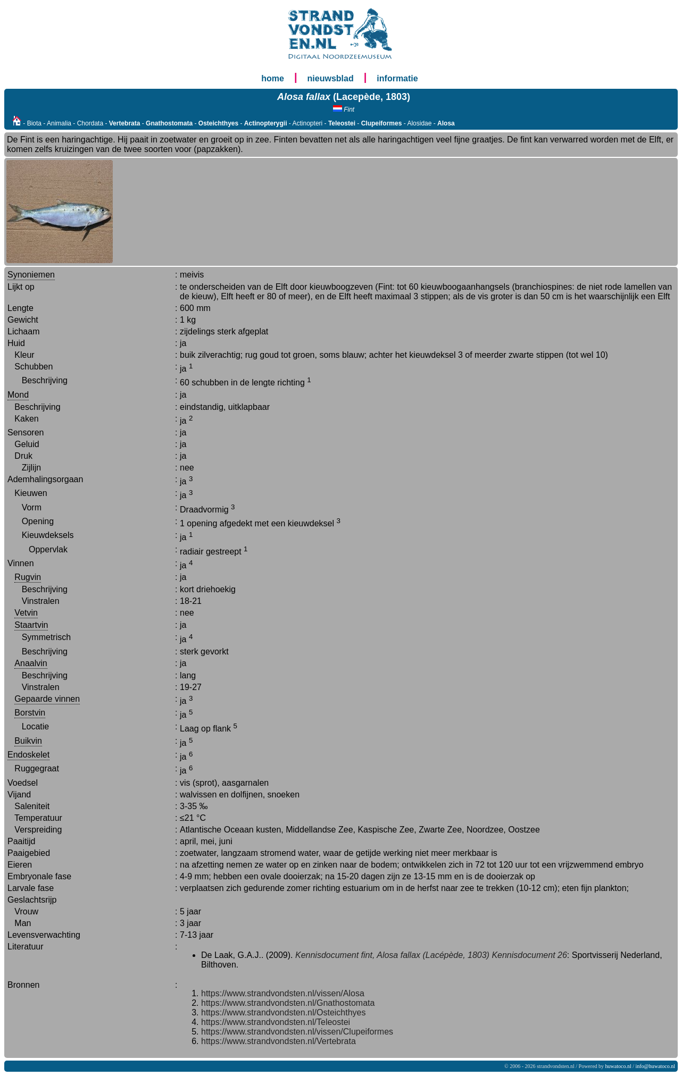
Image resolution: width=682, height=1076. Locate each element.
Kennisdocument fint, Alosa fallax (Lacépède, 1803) (392, 955)
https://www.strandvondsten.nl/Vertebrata (278, 1041)
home (272, 78)
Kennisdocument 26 (529, 955)
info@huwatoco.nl (655, 1066)
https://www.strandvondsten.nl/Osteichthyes (283, 1012)
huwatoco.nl (618, 1066)
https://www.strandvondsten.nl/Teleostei (275, 1022)
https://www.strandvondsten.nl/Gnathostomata (288, 1002)
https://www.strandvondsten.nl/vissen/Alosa (282, 993)
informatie (397, 78)
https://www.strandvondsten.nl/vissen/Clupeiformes (297, 1031)
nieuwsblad (330, 78)
